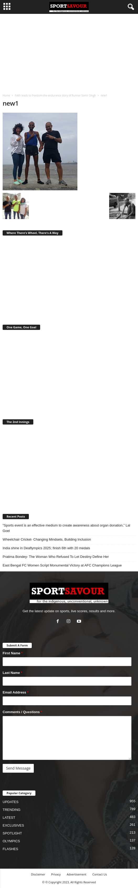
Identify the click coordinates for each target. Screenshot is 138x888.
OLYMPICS (11, 841)
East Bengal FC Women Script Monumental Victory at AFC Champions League (62, 565)
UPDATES (10, 802)
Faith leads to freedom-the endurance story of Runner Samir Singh (55, 95)
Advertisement (76, 874)
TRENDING (11, 810)
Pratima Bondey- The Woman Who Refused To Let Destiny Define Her (56, 557)
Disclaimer (38, 874)
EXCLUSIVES (13, 825)
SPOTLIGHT (12, 833)
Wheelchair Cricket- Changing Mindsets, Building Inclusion (47, 539)
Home (6, 95)
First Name (13, 653)
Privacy (56, 874)
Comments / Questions (22, 712)
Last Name (12, 673)
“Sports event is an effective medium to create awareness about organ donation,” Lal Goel (66, 528)
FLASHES (10, 849)
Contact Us (99, 874)
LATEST (9, 818)
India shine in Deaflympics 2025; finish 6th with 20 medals (46, 548)
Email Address (16, 692)
